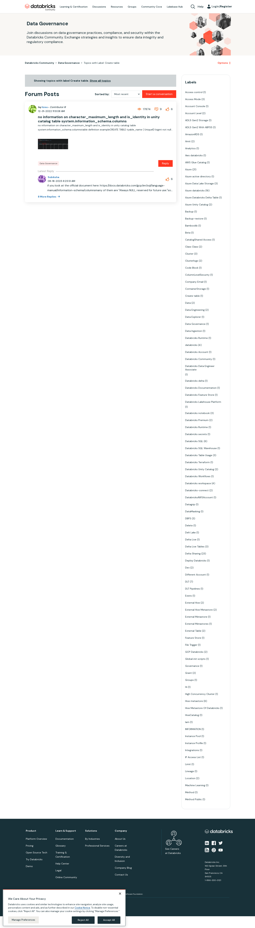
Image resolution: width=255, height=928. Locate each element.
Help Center (62, 863)
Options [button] (223, 62)
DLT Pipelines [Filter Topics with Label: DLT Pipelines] (192, 588)
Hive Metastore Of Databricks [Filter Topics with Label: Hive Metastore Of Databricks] (202, 708)
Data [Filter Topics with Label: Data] (188, 302)
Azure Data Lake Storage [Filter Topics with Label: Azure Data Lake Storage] (199, 183)
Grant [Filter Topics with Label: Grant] (188, 672)
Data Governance (69, 62)
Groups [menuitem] (132, 6)
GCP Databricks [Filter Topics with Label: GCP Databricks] (194, 651)
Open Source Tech (36, 852)
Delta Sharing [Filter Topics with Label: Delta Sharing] (193, 553)
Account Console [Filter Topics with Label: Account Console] (195, 106)
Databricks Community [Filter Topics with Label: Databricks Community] (198, 359)
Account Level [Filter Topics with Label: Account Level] (193, 113)
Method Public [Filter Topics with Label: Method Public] (193, 799)
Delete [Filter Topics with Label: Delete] (189, 525)
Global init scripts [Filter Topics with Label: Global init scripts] (195, 658)
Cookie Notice (82, 907)
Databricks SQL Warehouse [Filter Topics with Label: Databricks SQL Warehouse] (201, 448)
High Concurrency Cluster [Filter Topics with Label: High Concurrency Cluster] (200, 694)
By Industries (92, 838)
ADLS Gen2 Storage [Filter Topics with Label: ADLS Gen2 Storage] (196, 120)
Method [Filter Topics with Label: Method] (189, 792)
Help (201, 6)
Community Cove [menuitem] (151, 6)
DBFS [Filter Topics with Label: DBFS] (188, 518)
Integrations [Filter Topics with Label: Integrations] (192, 750)
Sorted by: (102, 94)
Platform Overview (36, 838)
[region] (64, 907)
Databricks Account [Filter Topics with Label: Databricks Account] (196, 352)
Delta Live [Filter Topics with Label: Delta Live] (190, 539)
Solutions (91, 830)
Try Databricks (34, 859)
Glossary (60, 845)
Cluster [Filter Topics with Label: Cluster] (189, 253)
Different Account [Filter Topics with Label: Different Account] (195, 574)
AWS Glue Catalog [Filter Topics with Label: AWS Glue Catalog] (195, 162)
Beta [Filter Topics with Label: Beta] (187, 232)
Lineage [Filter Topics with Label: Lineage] (189, 771)
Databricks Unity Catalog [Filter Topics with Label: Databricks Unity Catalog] (199, 469)
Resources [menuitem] (117, 6)
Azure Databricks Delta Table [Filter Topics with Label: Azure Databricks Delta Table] (201, 197)
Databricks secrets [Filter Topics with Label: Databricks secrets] (196, 434)
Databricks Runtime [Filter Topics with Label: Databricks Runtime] (196, 427)
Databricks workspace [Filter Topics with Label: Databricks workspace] (198, 483)
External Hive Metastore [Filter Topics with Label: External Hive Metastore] (199, 609)
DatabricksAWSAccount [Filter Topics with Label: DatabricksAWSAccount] (199, 497)
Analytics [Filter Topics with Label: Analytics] (190, 148)
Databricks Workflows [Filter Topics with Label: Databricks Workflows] (197, 476)
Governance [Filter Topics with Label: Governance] (192, 665)
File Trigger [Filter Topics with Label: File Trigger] (191, 644)
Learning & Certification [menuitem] (74, 6)
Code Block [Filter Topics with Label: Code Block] (191, 267)
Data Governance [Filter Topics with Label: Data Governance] (195, 323)
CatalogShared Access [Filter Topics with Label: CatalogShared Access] (198, 239)
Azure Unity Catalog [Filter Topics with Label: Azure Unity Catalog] (196, 204)
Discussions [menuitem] (99, 6)
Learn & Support (65, 830)
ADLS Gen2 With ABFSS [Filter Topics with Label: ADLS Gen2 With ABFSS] (198, 127)
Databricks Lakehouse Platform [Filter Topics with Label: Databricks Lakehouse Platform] (203, 401)
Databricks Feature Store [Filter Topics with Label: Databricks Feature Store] (199, 394)
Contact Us (121, 874)
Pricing (29, 845)
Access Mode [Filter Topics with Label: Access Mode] (193, 99)
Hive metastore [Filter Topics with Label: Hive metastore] (194, 701)
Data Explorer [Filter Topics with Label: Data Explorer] (193, 316)
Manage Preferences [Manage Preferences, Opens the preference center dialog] (23, 919)
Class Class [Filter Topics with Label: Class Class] (191, 246)
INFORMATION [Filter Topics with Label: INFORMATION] (193, 729)
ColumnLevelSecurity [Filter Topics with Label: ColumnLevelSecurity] (197, 274)
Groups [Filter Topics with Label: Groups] (189, 680)
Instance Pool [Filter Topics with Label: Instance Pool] (193, 736)
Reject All (83, 920)
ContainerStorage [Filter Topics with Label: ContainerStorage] (195, 288)
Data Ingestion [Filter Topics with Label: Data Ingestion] (193, 331)
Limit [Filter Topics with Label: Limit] (188, 764)
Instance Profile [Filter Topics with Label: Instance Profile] (194, 743)
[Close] (120, 893)
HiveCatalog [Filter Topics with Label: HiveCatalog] (192, 715)
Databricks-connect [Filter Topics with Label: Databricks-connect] (197, 490)
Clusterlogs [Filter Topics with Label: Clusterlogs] (191, 260)
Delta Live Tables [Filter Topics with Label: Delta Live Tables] (194, 546)
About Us (120, 838)
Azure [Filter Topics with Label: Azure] (188, 169)
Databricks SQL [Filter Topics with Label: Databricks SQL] (194, 441)
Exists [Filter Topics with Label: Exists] (188, 595)
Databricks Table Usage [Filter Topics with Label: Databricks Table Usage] (198, 455)
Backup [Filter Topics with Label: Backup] (189, 211)
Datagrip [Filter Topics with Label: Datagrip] (190, 504)
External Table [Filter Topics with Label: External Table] (193, 630)
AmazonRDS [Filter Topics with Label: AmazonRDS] (192, 134)
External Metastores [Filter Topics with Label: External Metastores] (196, 623)
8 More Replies (47, 196)
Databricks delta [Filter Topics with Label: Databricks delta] (194, 380)
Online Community (66, 877)
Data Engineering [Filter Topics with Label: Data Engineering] (195, 309)
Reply (165, 163)
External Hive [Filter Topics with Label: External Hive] (192, 602)
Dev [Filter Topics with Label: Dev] (187, 567)
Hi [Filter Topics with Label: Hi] (186, 687)
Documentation (64, 838)
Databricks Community (40, 7)
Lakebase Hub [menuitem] (175, 6)
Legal (58, 870)
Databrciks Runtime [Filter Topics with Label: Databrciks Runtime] (196, 338)
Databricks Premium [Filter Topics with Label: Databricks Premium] (196, 420)
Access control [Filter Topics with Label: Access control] (194, 92)
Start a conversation (159, 94)
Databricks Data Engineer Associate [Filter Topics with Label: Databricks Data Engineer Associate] (199, 367)
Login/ (222, 6)
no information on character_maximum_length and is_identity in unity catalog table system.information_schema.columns (99, 119)
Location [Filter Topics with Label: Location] (190, 778)
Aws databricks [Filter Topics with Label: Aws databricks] (194, 155)
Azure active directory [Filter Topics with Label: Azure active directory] (198, 176)
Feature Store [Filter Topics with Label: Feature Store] (193, 637)
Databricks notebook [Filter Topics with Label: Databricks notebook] (197, 413)
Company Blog (123, 867)
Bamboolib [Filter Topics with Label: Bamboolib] (191, 225)
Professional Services (97, 845)
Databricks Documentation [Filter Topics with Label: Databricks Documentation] (201, 387)
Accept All (109, 920)
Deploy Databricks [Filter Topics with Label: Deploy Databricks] (195, 560)
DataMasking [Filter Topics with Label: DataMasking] (192, 511)
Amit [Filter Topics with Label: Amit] (188, 141)
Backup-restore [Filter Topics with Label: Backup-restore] (194, 218)
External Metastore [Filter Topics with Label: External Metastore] (196, 616)
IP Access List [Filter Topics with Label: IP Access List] (193, 757)
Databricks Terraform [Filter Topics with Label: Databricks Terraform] (197, 462)
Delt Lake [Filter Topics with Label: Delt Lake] (190, 532)
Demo (29, 866)
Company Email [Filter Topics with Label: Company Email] (194, 281)
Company (121, 830)
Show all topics (100, 81)
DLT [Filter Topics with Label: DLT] (187, 581)
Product (31, 830)
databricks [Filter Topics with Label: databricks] (191, 345)
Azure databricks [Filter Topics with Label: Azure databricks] (195, 190)
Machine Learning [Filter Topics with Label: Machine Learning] (195, 785)
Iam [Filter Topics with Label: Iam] (187, 722)
